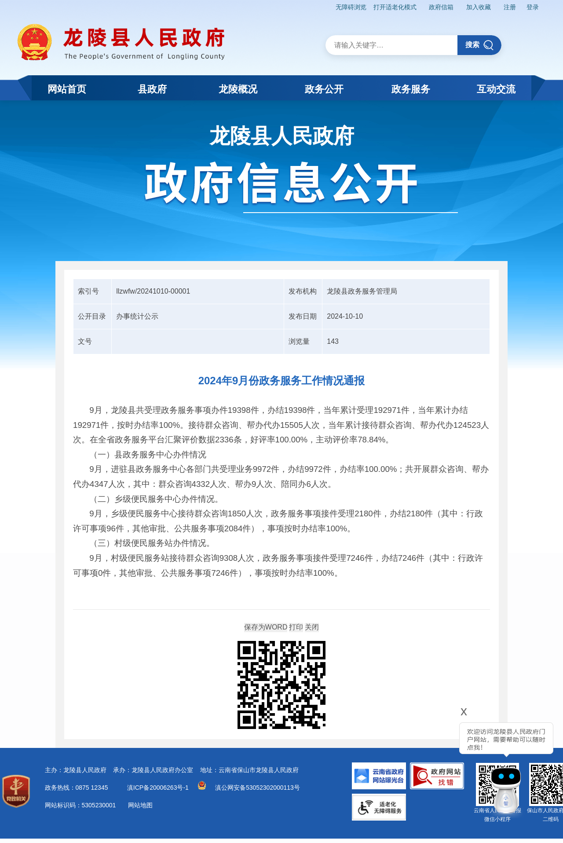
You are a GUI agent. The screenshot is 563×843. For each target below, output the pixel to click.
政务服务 (410, 89)
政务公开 (324, 89)
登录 (532, 7)
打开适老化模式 (395, 7)
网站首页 (67, 89)
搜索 (479, 45)
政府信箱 (441, 7)
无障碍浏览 (351, 7)
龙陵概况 (238, 89)
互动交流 (496, 89)
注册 (510, 7)
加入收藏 (478, 7)
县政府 (152, 89)
